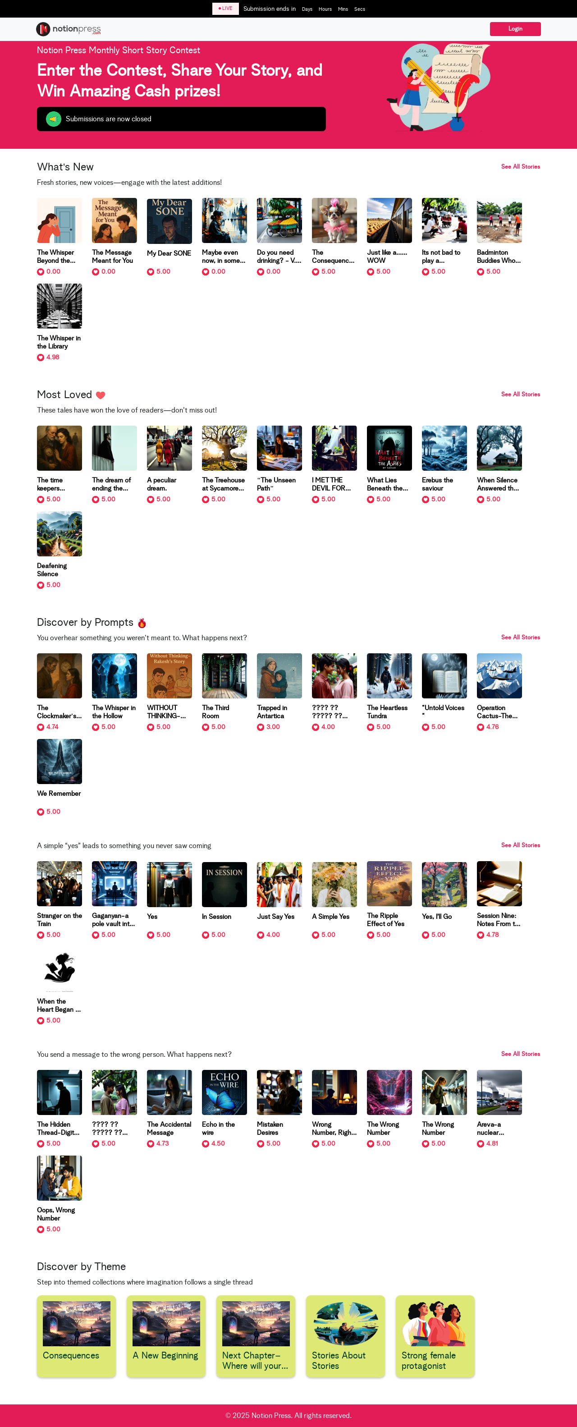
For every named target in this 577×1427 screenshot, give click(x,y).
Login (515, 29)
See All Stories (520, 167)
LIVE (226, 8)
